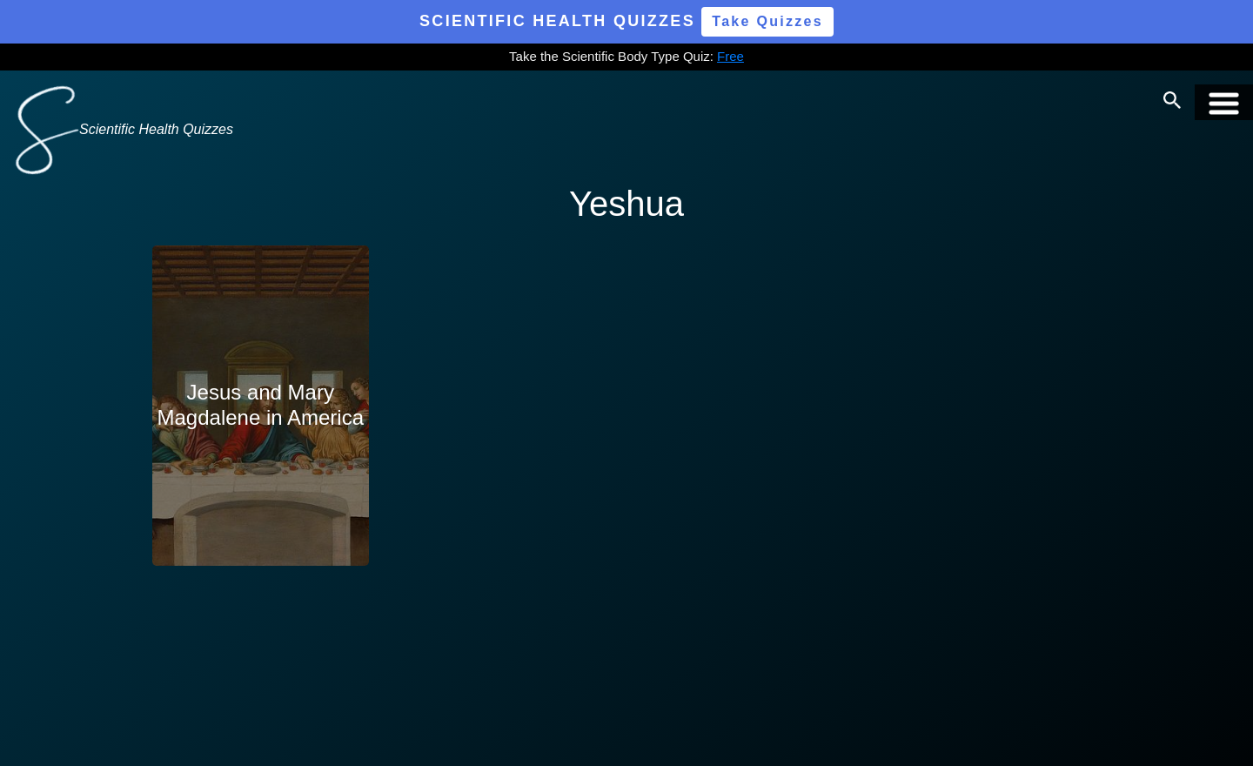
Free (730, 56)
